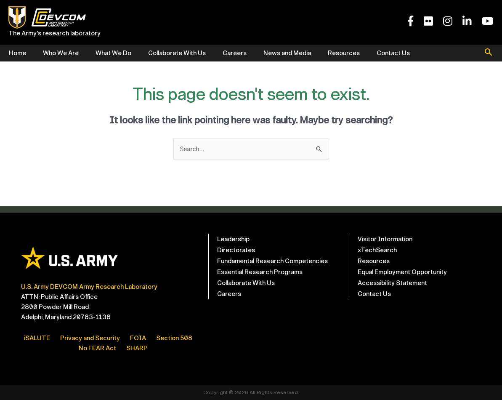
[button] (488, 53)
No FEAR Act (97, 348)
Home (17, 53)
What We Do (113, 53)
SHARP (137, 348)
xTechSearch (377, 250)
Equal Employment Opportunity (402, 272)
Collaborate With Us (177, 53)
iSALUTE (37, 338)
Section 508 (174, 338)
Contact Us (393, 53)
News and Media (287, 53)
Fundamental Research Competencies (272, 261)
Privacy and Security (90, 338)
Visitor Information (385, 239)
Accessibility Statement (392, 283)
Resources (344, 53)
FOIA (138, 338)
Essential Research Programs (260, 272)
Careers (235, 53)
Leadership (233, 239)
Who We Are (61, 53)
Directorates (236, 250)
